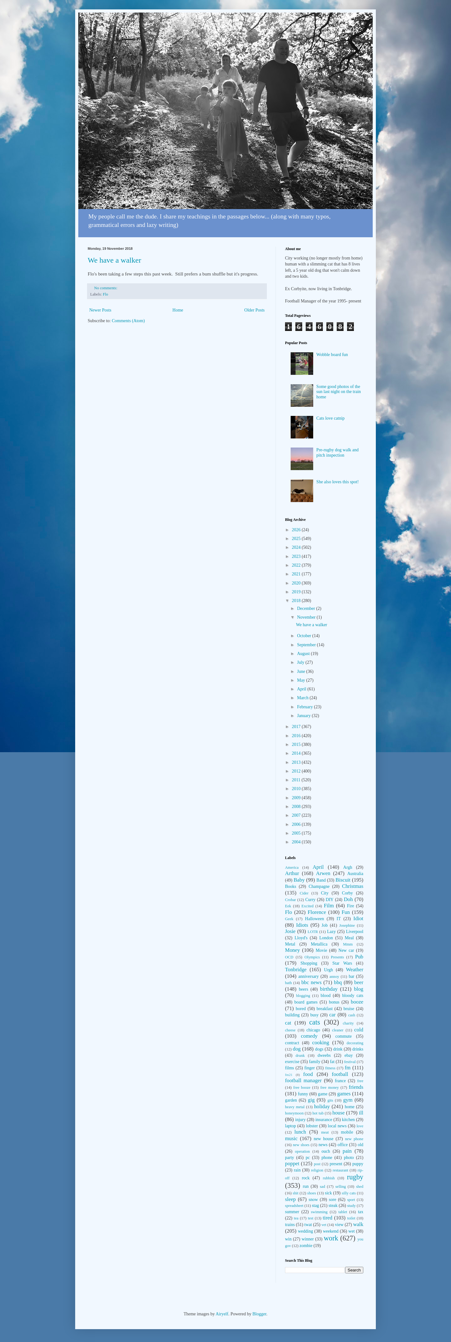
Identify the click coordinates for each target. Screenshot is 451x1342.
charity (348, 1023)
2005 (297, 833)
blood (326, 995)
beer (358, 982)
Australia (355, 873)
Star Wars (342, 963)
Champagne (318, 886)
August (304, 653)
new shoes (301, 1145)
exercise (292, 1061)
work (331, 1238)
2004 (297, 842)
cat (288, 1023)
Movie (321, 950)
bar (351, 976)
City (325, 893)
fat (332, 1061)
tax (360, 1211)
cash (351, 1015)
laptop (290, 1126)
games (344, 1094)
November (307, 617)
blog (358, 989)
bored (301, 1008)
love (359, 1126)
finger (309, 1068)
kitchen (348, 1119)
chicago (313, 1030)
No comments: (106, 288)
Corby (347, 893)
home (350, 1106)
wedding (305, 1231)
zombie (305, 1245)
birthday (329, 989)
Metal (290, 944)
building (292, 1015)
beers (303, 989)
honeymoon (294, 1113)
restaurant (340, 1170)
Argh (347, 867)
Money (292, 950)
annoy (334, 976)
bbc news (311, 982)
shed (359, 1186)
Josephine (347, 925)
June (301, 671)
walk (358, 1224)
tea (296, 1218)
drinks (357, 1049)
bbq (338, 982)
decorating (355, 1043)
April (302, 689)
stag (315, 1205)
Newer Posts (100, 310)
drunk (300, 1055)
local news (337, 1126)
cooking (320, 1043)
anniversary (308, 976)
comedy (309, 1036)
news (323, 1144)
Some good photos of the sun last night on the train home (338, 392)
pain (347, 1151)
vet (324, 1225)
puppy (357, 1163)
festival (350, 1062)
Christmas (352, 886)
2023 (297, 556)
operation (302, 1151)
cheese (290, 1030)
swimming (319, 1212)
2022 (297, 565)
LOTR (313, 932)
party (289, 1157)
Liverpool (354, 931)
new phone (354, 1139)
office (343, 1144)
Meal (349, 938)
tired (327, 1218)
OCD (289, 957)
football (340, 1074)
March (303, 697)
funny (303, 1094)
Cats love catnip (330, 418)
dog (297, 1049)
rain (297, 1170)
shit (295, 1193)
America (291, 867)
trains (290, 1224)
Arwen (323, 873)
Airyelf (221, 1314)
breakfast (325, 1008)
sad (322, 1186)
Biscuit (342, 880)
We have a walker (114, 260)
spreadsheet (294, 1205)
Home (178, 310)
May (301, 680)
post (317, 1164)
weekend (331, 1231)
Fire (350, 906)
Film (329, 906)
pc (308, 1157)
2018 (297, 600)
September (307, 644)
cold (358, 1030)
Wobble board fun (332, 354)
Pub (359, 957)
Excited (308, 906)
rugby (355, 1177)
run (306, 1186)
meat (325, 1132)
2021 (297, 574)
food (308, 1074)
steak (333, 1205)
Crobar (290, 900)
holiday (322, 1106)
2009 (297, 797)
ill (361, 1113)
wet (351, 1231)
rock (306, 1178)
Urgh (328, 969)
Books (290, 886)
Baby (298, 880)
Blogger (259, 1314)
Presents (337, 957)
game (322, 1094)
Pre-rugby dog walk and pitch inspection (337, 453)
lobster (312, 1126)
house (338, 1113)
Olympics (312, 957)
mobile (347, 1132)
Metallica (319, 944)
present (335, 1163)
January (304, 715)
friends (356, 1087)
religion (317, 1170)
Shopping (308, 963)
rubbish (329, 1178)
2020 (297, 583)
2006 (297, 824)
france (340, 1080)
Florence (317, 912)
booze (357, 1002)
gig (311, 1100)
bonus (334, 1002)
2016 (297, 735)
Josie (290, 931)
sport (351, 1200)
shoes (311, 1193)
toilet (351, 1218)
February (305, 707)
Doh (348, 899)
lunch (300, 1132)
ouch (326, 1151)
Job (325, 925)
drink (338, 1049)
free (360, 1081)
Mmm (348, 944)
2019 (297, 592)
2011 (297, 780)
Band (321, 880)
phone (326, 1157)
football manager (303, 1080)
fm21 (289, 1075)
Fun (346, 912)
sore (332, 1199)
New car (346, 950)
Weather (354, 969)
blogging (303, 995)
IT (339, 918)
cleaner (337, 1030)
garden (291, 1100)
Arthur (292, 873)
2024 (297, 547)
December (306, 608)
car (332, 1015)
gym (348, 1100)
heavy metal (295, 1107)
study (351, 1205)
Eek (288, 906)
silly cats (349, 1193)
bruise (349, 1008)
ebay (349, 1055)
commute (343, 1036)
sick (328, 1193)
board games (306, 1002)
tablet (342, 1212)
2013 (297, 762)
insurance (323, 1119)
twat (308, 1224)
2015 (297, 744)
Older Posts (254, 310)
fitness (330, 1068)
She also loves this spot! (337, 482)
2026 (297, 529)
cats (314, 1022)
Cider (304, 893)
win (288, 1239)
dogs (319, 1049)
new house (324, 1138)
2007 (297, 815)
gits (330, 1100)
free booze (301, 1087)
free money (329, 1087)
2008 (297, 806)
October (304, 635)
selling (340, 1186)
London (326, 938)
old (360, 1144)
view (339, 1224)
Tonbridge (296, 969)
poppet (292, 1163)
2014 (297, 753)
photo (349, 1157)
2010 (297, 788)
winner (308, 1239)
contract (292, 1043)
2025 (297, 538)
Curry (310, 899)
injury (300, 1119)
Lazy (331, 931)
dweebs (324, 1055)
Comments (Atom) (128, 320)
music (291, 1138)
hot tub (318, 1113)
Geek (289, 919)
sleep (290, 1199)
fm (348, 1068)
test (311, 1218)
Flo (105, 294)
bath (288, 983)
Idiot (358, 918)
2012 (297, 771)
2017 (297, 726)
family (314, 1061)
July (301, 662)
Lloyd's (300, 938)
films (289, 1068)
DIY (330, 899)
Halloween (314, 918)
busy (314, 1015)
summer (292, 1211)
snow (313, 1199)
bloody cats (352, 995)
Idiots (302, 925)
